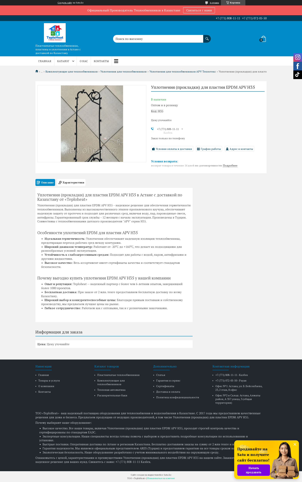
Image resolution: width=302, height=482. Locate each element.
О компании (46, 386)
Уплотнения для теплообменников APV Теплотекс (182, 71)
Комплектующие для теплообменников (71, 71)
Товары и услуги (49, 380)
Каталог (63, 61)
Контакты (101, 61)
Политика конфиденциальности (177, 397)
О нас (84, 61)
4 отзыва (214, 2)
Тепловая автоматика (111, 390)
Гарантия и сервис (168, 380)
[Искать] (207, 37)
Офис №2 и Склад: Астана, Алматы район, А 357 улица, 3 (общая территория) (237, 398)
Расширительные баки (112, 395)
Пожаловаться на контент (161, 478)
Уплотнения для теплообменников (123, 71)
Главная (44, 61)
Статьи (160, 375)
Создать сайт (65, 2)
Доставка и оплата (168, 391)
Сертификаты (165, 386)
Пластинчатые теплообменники (118, 375)
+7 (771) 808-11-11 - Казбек (231, 375)
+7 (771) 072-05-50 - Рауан (231, 380)
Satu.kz (167, 474)
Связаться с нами (199, 10)
